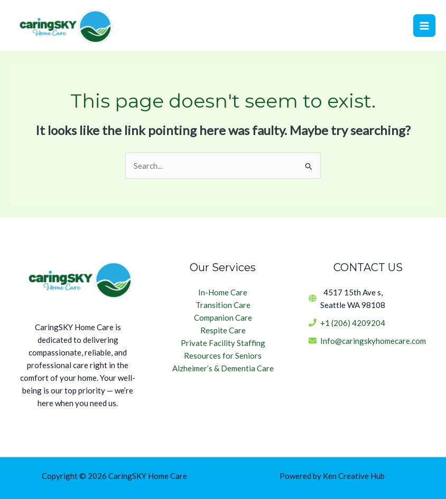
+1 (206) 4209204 (352, 323)
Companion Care (223, 317)
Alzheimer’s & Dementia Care (223, 368)
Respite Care (223, 330)
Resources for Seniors (223, 355)
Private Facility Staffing (223, 343)
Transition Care (223, 305)
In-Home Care (222, 292)
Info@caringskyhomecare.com (373, 341)
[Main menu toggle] (424, 25)
